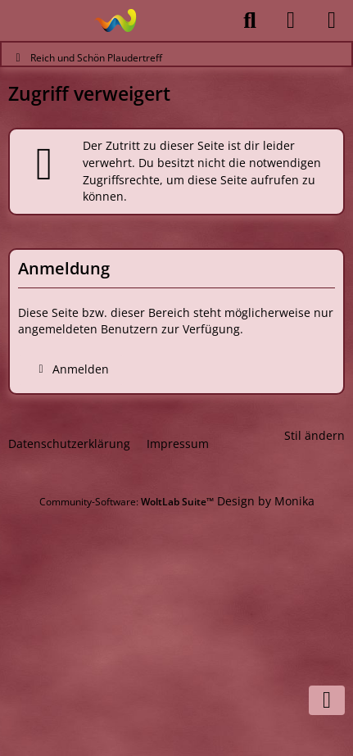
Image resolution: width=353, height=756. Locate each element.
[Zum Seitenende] (327, 700)
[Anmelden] (290, 20)
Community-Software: (126, 502)
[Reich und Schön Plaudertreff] (115, 20)
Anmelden (71, 369)
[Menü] (331, 20)
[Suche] (249, 20)
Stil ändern (314, 435)
